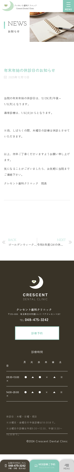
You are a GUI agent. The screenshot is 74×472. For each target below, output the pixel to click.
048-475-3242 (37, 319)
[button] (66, 465)
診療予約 (41, 333)
